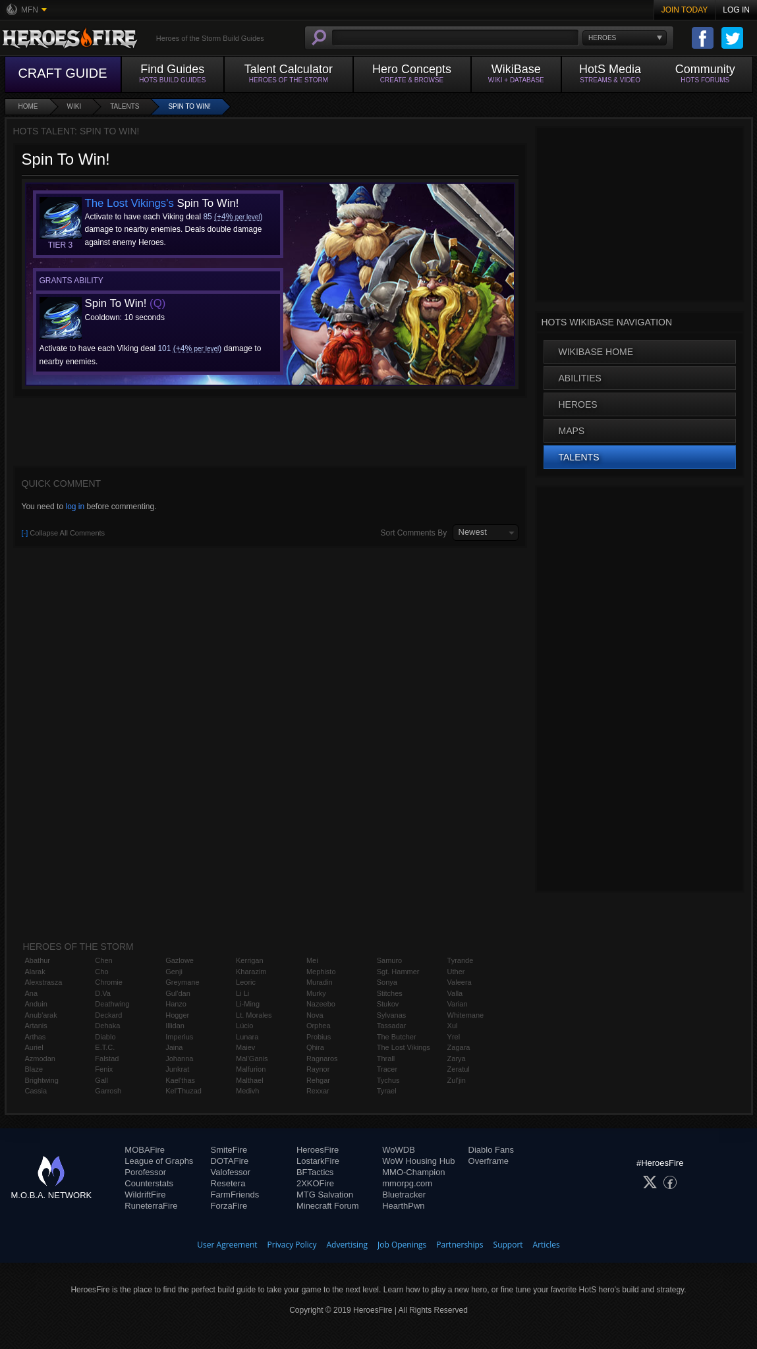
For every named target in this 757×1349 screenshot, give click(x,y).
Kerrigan (250, 960)
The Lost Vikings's (129, 203)
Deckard (108, 1015)
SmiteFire (229, 1150)
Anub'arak (41, 1015)
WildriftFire (145, 1194)
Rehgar (318, 1080)
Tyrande (460, 960)
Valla (455, 993)
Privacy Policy (292, 1244)
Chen (103, 960)
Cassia (36, 1091)
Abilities (580, 378)
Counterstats (149, 1183)
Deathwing (112, 1004)
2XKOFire (315, 1183)
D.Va (103, 993)
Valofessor (230, 1172)
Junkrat (177, 1069)
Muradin (319, 982)
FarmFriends (235, 1194)
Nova (314, 1015)
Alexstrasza (44, 982)
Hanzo (175, 1004)
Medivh (247, 1091)
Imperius (179, 1037)
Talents (124, 106)
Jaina (173, 1047)
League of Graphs (159, 1161)
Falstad (107, 1058)
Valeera (459, 982)
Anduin (36, 1004)
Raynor (317, 1069)
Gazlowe (179, 960)
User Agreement (227, 1244)
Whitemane (465, 1015)
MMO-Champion (413, 1172)
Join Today (684, 9)
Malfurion (251, 1069)
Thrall (386, 1058)
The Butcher (396, 1037)
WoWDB (398, 1150)
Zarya (456, 1058)
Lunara (247, 1037)
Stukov (388, 1004)
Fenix (104, 1069)
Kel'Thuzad (183, 1091)
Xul (452, 1026)
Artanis (36, 1026)
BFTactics (314, 1172)
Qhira (315, 1047)
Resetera (228, 1183)
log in (74, 506)
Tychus (388, 1080)
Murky (316, 993)
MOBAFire (145, 1150)
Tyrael (387, 1091)
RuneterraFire (151, 1206)
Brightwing (42, 1080)
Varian (457, 1004)
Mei (312, 960)
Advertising (347, 1244)
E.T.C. (105, 1047)
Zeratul (458, 1069)
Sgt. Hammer (398, 972)
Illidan (174, 1026)
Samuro (390, 960)
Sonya (387, 982)
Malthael (250, 1080)
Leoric (246, 982)
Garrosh (108, 1091)
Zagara (458, 1047)
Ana (31, 993)
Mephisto (321, 972)
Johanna (179, 1058)
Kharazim (251, 972)
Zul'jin (456, 1080)
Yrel (454, 1037)
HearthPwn (403, 1206)
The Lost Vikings (403, 1047)
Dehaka (107, 1026)
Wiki (74, 106)
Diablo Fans (491, 1150)
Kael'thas (180, 1080)
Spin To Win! (189, 106)
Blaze (34, 1069)
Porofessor (145, 1172)
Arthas (35, 1037)
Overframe (488, 1161)
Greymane (182, 982)
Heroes (578, 404)
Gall (101, 1080)
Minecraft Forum (327, 1206)
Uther (456, 972)
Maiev (245, 1047)
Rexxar (317, 1091)
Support (508, 1244)
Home (28, 106)
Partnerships (459, 1244)
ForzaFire (229, 1206)
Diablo (105, 1037)
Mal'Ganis (252, 1058)
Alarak (35, 972)
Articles (546, 1244)
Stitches (390, 993)
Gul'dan (177, 993)
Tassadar (392, 1026)
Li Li (242, 993)
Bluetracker (404, 1194)
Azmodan (40, 1058)
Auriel (34, 1047)
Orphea (318, 1026)
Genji (173, 972)
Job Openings (402, 1244)
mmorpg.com (407, 1183)
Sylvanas (392, 1015)
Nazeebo (320, 1004)
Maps (572, 431)
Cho (101, 972)
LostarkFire (317, 1161)
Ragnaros (322, 1058)
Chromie (109, 982)
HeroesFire (317, 1150)
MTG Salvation (324, 1194)
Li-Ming (248, 1004)
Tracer (387, 1069)
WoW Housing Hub (418, 1161)
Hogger (177, 1015)
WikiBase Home (596, 351)
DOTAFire (230, 1161)
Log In (736, 9)
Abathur (38, 960)
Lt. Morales (253, 1015)
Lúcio (244, 1026)
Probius (318, 1037)
